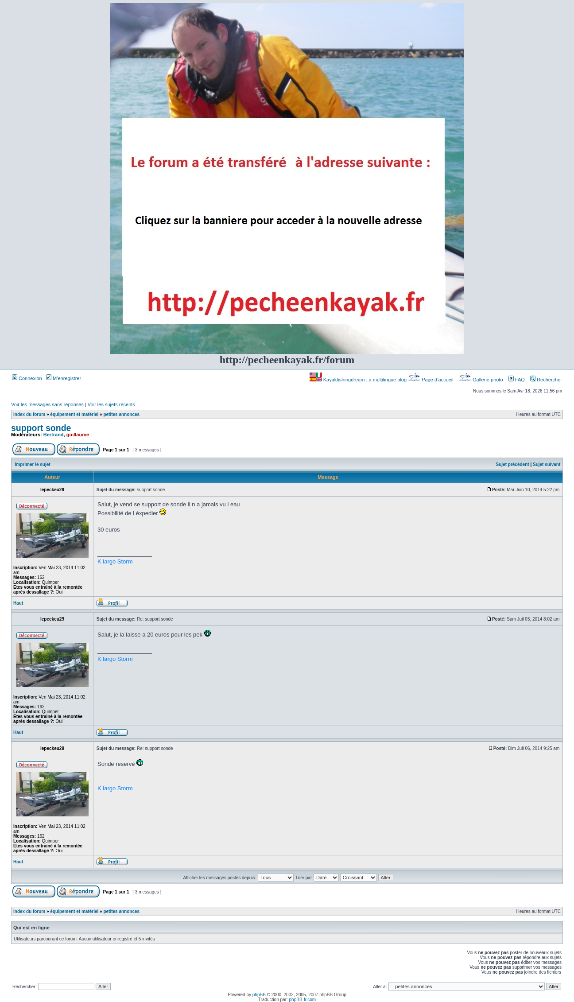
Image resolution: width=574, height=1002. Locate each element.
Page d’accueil (431, 379)
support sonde (41, 428)
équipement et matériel (74, 414)
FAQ (516, 379)
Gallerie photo (481, 379)
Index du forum (29, 414)
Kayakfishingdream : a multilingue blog (359, 379)
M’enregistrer (63, 378)
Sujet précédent (512, 464)
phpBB (259, 994)
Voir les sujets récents (111, 404)
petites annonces (121, 414)
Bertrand (53, 434)
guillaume (77, 434)
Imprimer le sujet (32, 464)
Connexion (27, 378)
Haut (18, 603)
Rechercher (546, 379)
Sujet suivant (546, 464)
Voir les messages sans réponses (47, 404)
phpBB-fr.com (302, 999)
